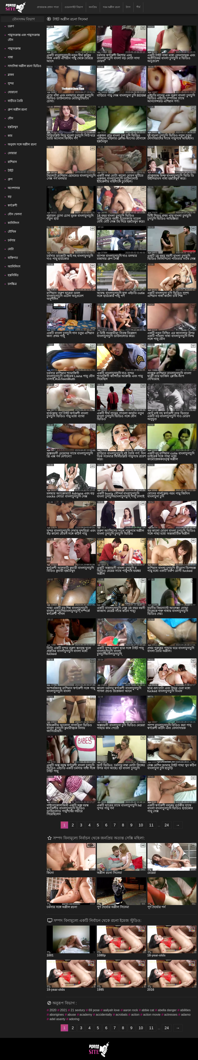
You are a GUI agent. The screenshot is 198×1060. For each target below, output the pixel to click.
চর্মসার (11, 240)
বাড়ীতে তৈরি (15, 100)
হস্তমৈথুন (13, 127)
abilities (185, 1010)
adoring (74, 1019)
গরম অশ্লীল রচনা (111, 7)
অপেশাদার (14, 188)
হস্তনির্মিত (13, 275)
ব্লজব (11, 74)
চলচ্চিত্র (12, 284)
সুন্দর (11, 83)
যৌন (10, 118)
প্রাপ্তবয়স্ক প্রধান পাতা (48, 7)
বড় (9, 196)
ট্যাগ (128, 7)
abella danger (167, 1010)
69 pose (94, 1010)
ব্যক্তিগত (13, 257)
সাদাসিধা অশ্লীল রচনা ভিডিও (24, 66)
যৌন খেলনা (15, 214)
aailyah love (111, 1010)
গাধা (10, 57)
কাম (10, 135)
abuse (71, 1014)
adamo (185, 1014)
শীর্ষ (138, 7)
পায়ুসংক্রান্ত (14, 48)
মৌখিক (12, 231)
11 (151, 825)
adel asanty (57, 1019)
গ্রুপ (10, 179)
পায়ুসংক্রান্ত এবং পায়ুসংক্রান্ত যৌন (24, 37)
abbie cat (148, 1010)
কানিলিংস (13, 223)
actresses (170, 1014)
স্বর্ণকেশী (12, 205)
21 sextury (78, 1010)
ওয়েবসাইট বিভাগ (74, 7)
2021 (63, 1010)
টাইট (10, 170)
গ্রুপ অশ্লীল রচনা (17, 109)
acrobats (121, 1014)
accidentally (104, 1014)
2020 (53, 1010)
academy (86, 1014)
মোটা (11, 249)
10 (141, 825)
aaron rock (130, 1010)
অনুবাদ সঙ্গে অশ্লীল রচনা (22, 144)
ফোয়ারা (12, 153)
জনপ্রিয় (93, 7)
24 (167, 825)
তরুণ (11, 26)
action (135, 1014)
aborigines (57, 1014)
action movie (151, 1014)
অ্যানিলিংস (14, 266)
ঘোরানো (12, 92)
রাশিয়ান (12, 161)
